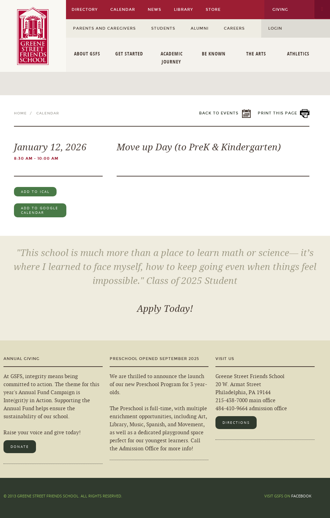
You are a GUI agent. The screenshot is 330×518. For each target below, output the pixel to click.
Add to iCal (35, 191)
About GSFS (87, 53)
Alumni (199, 28)
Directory (85, 9)
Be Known (214, 53)
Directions (236, 422)
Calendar (122, 9)
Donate (19, 446)
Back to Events (219, 113)
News (154, 9)
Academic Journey (172, 57)
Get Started (129, 53)
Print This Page (277, 113)
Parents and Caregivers (104, 28)
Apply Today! (165, 308)
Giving (280, 9)
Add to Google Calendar (39, 210)
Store (213, 9)
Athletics (298, 53)
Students (163, 28)
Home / (24, 113)
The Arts (256, 53)
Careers (234, 28)
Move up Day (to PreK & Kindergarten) (199, 147)
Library (183, 9)
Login (275, 28)
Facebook (301, 495)
